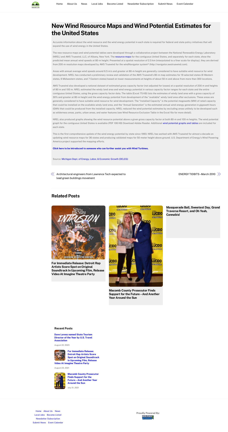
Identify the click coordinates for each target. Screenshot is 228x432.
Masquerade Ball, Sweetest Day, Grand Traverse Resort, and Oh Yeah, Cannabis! (193, 211)
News (84, 3)
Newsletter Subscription (141, 3)
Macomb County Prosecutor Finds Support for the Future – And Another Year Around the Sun (134, 294)
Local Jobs (97, 3)
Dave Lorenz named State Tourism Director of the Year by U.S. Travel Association (73, 337)
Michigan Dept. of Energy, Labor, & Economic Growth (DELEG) (95, 159)
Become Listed (115, 3)
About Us (72, 3)
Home (59, 3)
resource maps (123, 56)
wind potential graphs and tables (180, 123)
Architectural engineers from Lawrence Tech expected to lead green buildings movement (91, 176)
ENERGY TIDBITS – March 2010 (197, 174)
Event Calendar (185, 3)
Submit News (165, 3)
